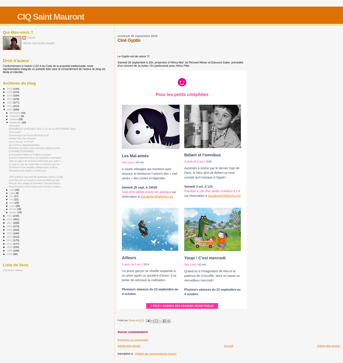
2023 (10, 99)
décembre (15, 113)
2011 (10, 243)
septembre (16, 122)
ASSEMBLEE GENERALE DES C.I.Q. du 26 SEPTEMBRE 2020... (43, 128)
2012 (10, 240)
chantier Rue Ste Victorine (22, 138)
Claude (31, 37)
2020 (10, 109)
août (12, 189)
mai (12, 199)
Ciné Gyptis (15, 132)
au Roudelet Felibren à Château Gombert (30, 154)
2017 (10, 222)
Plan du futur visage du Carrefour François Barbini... (35, 183)
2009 (10, 250)
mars (13, 206)
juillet (13, 193)
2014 (10, 233)
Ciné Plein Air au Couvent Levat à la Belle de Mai (34, 180)
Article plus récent (128, 345)
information (14, 125)
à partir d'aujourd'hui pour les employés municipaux (35, 157)
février (13, 209)
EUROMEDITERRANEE (21, 151)
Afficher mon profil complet (38, 43)
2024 (10, 95)
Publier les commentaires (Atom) (156, 353)
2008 (10, 254)
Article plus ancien (328, 345)
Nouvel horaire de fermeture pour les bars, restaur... (35, 186)
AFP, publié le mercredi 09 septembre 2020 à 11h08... (37, 177)
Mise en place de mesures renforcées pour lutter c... (36, 161)
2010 (10, 247)
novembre (15, 116)
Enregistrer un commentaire (132, 340)
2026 (10, 88)
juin (12, 196)
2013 (10, 236)
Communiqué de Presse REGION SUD (29, 135)
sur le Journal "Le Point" (21, 141)
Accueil (228, 345)
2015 (10, 229)
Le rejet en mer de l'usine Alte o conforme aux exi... (35, 164)
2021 (10, 106)
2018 (10, 219)
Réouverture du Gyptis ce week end (27, 170)
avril (12, 202)
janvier (14, 212)
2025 (10, 92)
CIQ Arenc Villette (13, 270)
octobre (14, 119)
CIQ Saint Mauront (50, 16)
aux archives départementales (24, 145)
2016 (10, 226)
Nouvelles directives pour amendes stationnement (34, 148)
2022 (10, 102)
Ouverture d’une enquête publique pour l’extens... (34, 167)
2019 (10, 215)
